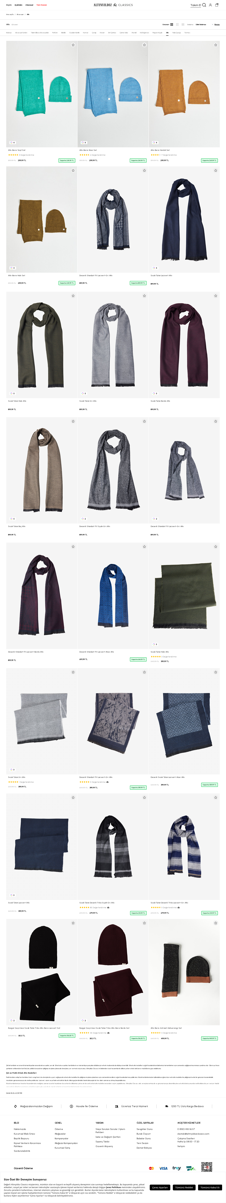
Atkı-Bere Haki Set (16, 275)
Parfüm (55, 33)
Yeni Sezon (142, 1143)
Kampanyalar (61, 1138)
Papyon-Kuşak (157, 33)
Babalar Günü (144, 1138)
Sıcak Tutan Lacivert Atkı (161, 275)
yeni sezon (41, 5)
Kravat (102, 33)
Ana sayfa (10, 14)
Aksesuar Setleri (21, 33)
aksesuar (29, 5)
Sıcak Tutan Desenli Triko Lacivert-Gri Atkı (169, 903)
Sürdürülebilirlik (22, 1151)
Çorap (94, 33)
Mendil (134, 33)
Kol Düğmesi (144, 33)
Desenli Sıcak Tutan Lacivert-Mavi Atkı (168, 777)
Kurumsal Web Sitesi (24, 1134)
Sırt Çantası (112, 33)
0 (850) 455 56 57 (186, 1129)
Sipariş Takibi (102, 1141)
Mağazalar (60, 1134)
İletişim (181, 1146)
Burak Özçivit (144, 1134)
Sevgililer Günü (145, 1129)
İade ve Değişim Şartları (108, 1137)
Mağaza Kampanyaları (66, 1143)
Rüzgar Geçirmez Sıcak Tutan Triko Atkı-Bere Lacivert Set (34, 1028)
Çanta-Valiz (124, 33)
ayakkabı (18, 5)
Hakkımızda (20, 1129)
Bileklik (63, 33)
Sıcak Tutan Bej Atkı (16, 526)
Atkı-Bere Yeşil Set (17, 150)
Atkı (167, 33)
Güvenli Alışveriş (104, 1146)
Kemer (85, 33)
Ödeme (59, 1129)
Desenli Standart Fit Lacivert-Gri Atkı (95, 275)
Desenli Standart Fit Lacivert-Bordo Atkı (26, 652)
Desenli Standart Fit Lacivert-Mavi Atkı (96, 652)
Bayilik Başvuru (21, 1138)
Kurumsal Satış (62, 1148)
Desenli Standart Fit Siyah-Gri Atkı (94, 526)
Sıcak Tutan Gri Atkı (88, 401)
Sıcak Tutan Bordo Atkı (160, 401)
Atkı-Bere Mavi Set (88, 150)
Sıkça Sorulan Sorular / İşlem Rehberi (110, 1131)
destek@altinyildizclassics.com (193, 1134)
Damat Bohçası (144, 1148)
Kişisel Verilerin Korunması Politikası (27, 1145)
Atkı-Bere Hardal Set (160, 150)
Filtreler (217, 25)
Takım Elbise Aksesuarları (40, 33)
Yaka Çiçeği (176, 33)
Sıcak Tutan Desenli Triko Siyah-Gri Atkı (96, 903)
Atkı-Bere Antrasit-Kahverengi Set (166, 1028)
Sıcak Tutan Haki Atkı (17, 401)
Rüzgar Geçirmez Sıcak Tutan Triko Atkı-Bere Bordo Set (104, 1028)
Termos (187, 33)
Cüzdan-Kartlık (74, 33)
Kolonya (9, 33)
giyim (8, 5)
